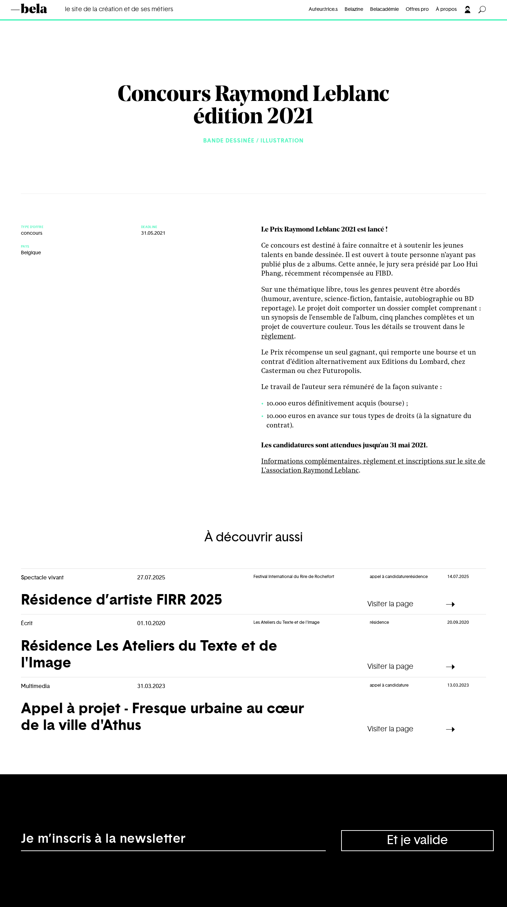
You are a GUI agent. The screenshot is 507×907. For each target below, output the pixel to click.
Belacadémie (384, 9)
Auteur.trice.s (323, 9)
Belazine (354, 9)
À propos (446, 9)
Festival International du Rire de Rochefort (294, 577)
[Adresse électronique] (173, 840)
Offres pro (417, 9)
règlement (277, 336)
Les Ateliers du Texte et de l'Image (286, 622)
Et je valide (417, 840)
